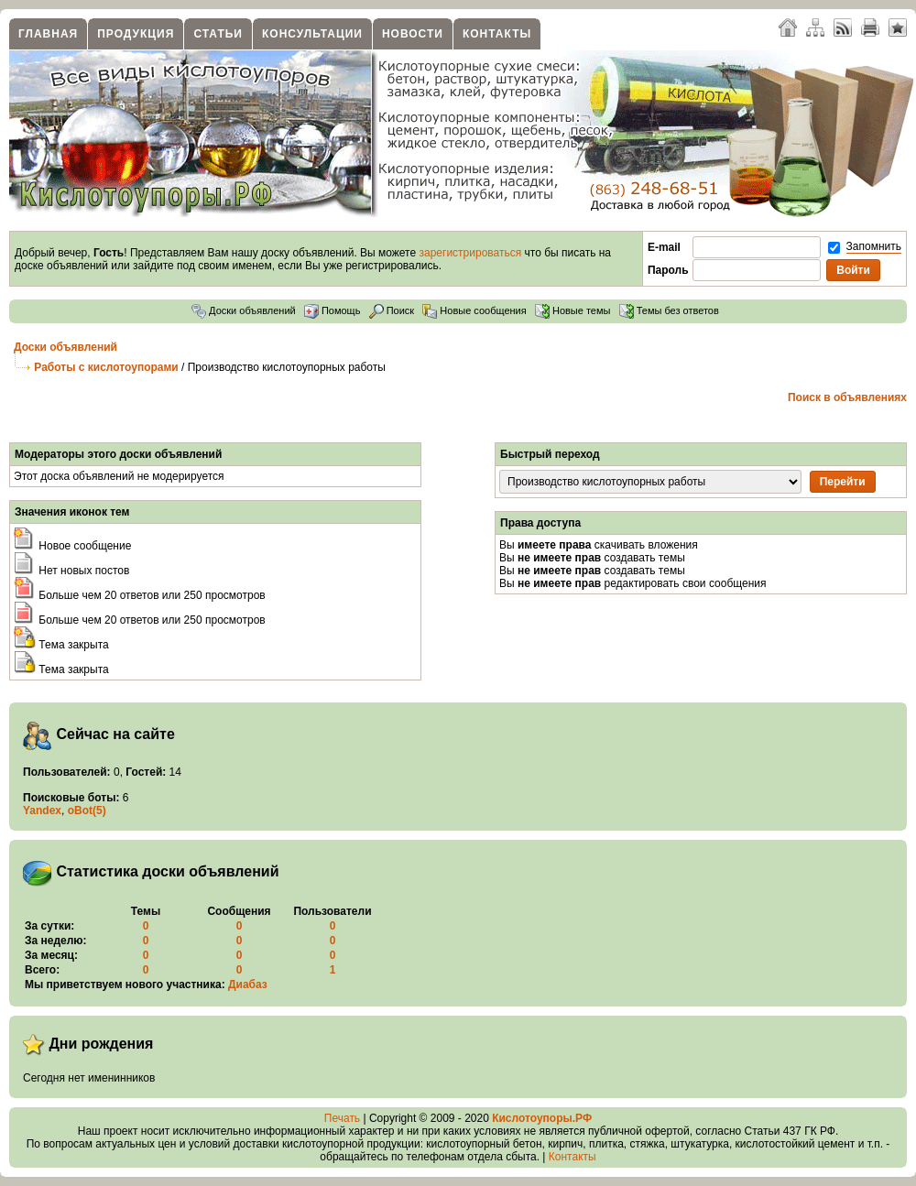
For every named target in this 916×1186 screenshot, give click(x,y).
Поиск (392, 310)
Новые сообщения (474, 310)
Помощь (332, 310)
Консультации (312, 33)
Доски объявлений (243, 310)
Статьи (218, 33)
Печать (342, 1118)
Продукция (135, 33)
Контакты (497, 33)
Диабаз (247, 984)
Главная (48, 33)
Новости (412, 33)
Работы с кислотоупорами (106, 367)
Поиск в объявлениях (847, 397)
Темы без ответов (669, 310)
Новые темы (573, 310)
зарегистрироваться (471, 252)
